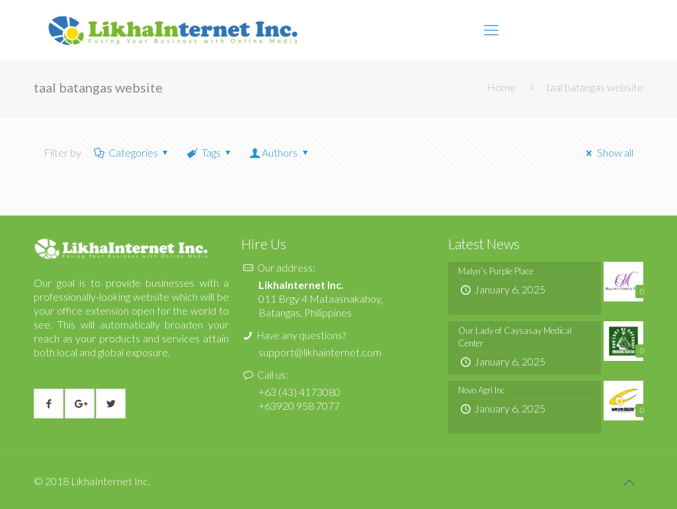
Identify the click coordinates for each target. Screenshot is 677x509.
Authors (280, 152)
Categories (132, 152)
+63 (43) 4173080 (299, 391)
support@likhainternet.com (320, 352)
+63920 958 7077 (299, 405)
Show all (607, 152)
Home (501, 87)
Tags (209, 152)
